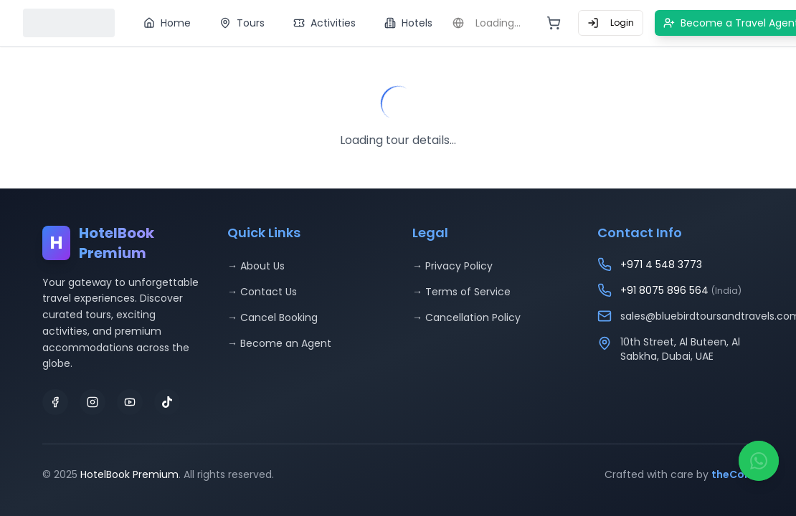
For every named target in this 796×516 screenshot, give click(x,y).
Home (167, 23)
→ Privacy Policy (452, 266)
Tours (242, 23)
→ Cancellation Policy (466, 317)
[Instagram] (92, 402)
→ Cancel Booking (272, 317)
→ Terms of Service (461, 292)
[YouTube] (130, 402)
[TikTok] (167, 402)
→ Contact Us (262, 292)
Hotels (408, 23)
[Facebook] (55, 402)
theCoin (732, 474)
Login (610, 22)
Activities (324, 23)
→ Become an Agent (279, 343)
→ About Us (256, 266)
